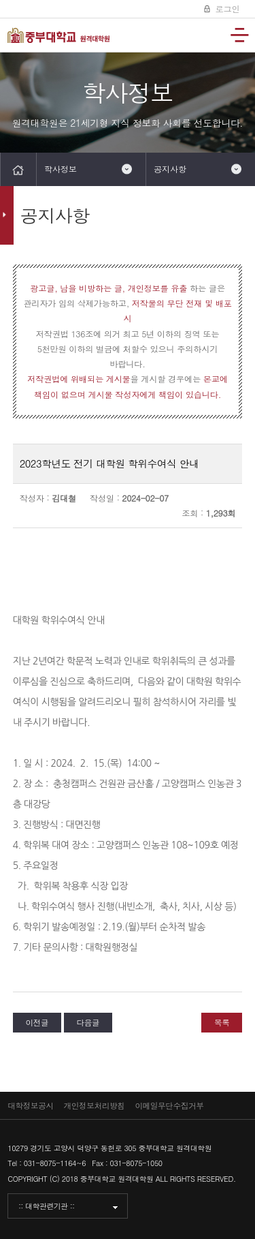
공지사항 (170, 168)
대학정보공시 (30, 1105)
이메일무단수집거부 (169, 1105)
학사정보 (60, 168)
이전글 (37, 1022)
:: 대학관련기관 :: (46, 1206)
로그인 (226, 8)
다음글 (87, 1022)
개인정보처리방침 (94, 1105)
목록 (221, 1022)
